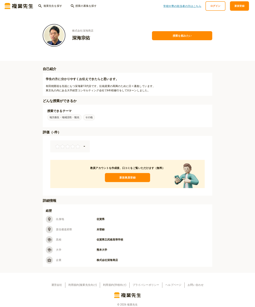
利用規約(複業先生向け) (82, 285)
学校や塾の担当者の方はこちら (182, 6)
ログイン (215, 6)
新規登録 (239, 6)
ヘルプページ (173, 285)
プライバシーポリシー (146, 285)
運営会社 (56, 285)
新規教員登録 (127, 177)
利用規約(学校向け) (114, 285)
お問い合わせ (196, 285)
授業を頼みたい (182, 35)
